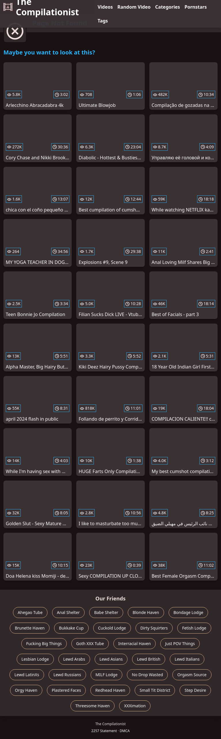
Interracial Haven (134, 643)
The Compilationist (41, 7)
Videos (105, 7)
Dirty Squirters (154, 628)
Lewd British (148, 659)
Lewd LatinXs (26, 674)
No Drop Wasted (147, 674)
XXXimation (135, 705)
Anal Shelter (68, 612)
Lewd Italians (187, 659)
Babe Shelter (106, 612)
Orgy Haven (26, 690)
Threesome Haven (92, 705)
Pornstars (195, 7)
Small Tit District (155, 690)
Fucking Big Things (44, 643)
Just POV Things (180, 643)
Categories (167, 7)
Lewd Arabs (74, 659)
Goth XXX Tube (90, 643)
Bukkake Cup (71, 628)
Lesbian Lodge (35, 659)
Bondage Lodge (188, 612)
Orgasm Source (191, 674)
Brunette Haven (30, 628)
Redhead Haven (110, 690)
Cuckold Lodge (112, 628)
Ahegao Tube (30, 612)
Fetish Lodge (194, 628)
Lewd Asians (111, 659)
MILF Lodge (107, 674)
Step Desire (195, 690)
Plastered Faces (66, 690)
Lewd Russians (67, 674)
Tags (103, 21)
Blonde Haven (146, 612)
